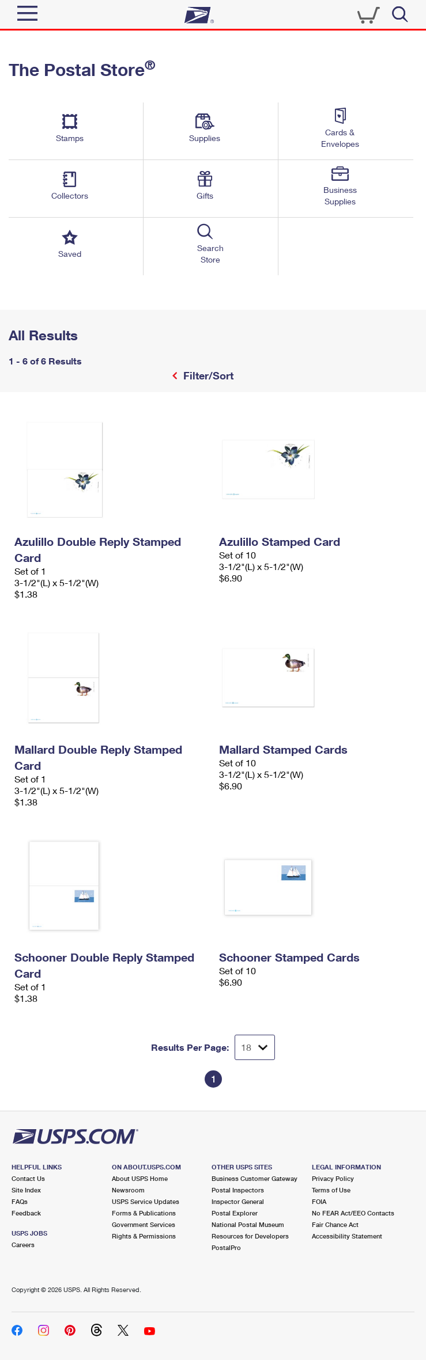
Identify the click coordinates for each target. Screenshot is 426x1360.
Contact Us (28, 1178)
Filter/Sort (206, 375)
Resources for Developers (250, 1236)
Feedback (26, 1213)
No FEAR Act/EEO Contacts (353, 1213)
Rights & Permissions (144, 1236)
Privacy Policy (333, 1178)
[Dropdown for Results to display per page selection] (255, 1047)
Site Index (26, 1190)
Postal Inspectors (238, 1190)
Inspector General (238, 1201)
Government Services (143, 1224)
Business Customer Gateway (254, 1178)
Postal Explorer (235, 1213)
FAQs (20, 1201)
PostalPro (226, 1247)
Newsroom (128, 1190)
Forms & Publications (144, 1213)
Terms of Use (331, 1190)
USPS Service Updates (145, 1201)
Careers (23, 1244)
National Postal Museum (248, 1224)
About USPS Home (140, 1178)
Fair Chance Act (335, 1224)
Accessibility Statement (347, 1236)
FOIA (319, 1201)
